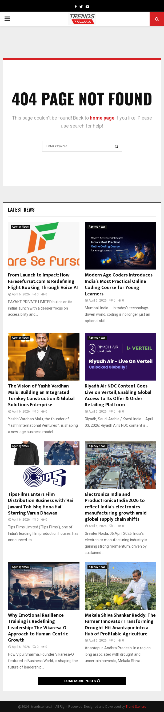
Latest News (21, 209)
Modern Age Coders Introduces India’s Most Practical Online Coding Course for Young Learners (119, 284)
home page (102, 118)
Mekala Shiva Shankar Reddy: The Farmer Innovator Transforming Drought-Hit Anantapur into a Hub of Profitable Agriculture (120, 624)
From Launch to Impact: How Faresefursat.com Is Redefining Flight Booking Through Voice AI (43, 281)
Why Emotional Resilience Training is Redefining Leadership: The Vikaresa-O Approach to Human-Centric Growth (38, 627)
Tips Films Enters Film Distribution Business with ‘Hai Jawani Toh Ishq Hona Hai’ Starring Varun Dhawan (40, 504)
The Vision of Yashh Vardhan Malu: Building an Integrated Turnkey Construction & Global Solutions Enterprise (41, 395)
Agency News (20, 226)
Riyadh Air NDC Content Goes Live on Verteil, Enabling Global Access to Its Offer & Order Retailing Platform (118, 395)
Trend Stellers (136, 707)
